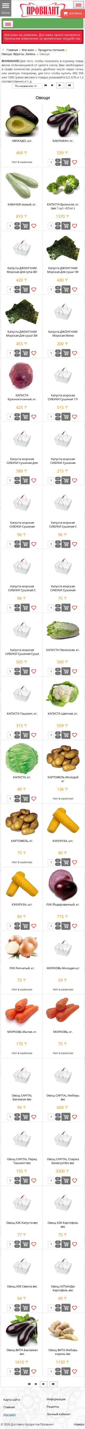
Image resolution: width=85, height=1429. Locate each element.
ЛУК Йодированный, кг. (63, 904)
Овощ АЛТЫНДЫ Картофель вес (63, 1288)
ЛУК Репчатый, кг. (22, 968)
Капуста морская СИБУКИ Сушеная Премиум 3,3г (22, 526)
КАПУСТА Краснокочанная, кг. (22, 397)
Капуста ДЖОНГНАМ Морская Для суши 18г (63, 270)
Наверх (79, 1424)
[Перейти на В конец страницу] (70, 85)
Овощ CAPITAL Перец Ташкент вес (22, 1161)
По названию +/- (26, 86)
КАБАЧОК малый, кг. (22, 204)
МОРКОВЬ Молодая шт (63, 968)
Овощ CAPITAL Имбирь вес (62, 1097)
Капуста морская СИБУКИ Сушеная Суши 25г (22, 654)
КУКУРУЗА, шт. (63, 841)
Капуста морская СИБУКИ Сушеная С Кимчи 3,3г (22, 590)
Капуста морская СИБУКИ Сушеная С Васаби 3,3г (63, 526)
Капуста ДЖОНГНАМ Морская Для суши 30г (22, 333)
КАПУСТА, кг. (22, 777)
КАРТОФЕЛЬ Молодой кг (63, 779)
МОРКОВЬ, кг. (63, 1032)
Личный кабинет (58, 1414)
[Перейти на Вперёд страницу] (60, 85)
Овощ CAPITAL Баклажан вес (22, 1097)
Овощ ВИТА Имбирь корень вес (63, 1352)
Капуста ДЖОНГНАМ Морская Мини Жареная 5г (63, 335)
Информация (56, 1399)
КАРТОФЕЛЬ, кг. (22, 841)
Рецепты (53, 1407)
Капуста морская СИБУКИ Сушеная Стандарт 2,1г (62, 590)
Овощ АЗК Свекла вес (22, 1286)
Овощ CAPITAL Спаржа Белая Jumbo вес (63, 1161)
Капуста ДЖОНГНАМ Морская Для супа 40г (22, 270)
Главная (9, 1407)
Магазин (9, 1414)
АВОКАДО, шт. (22, 141)
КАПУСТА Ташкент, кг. (22, 713)
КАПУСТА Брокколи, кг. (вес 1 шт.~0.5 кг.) (63, 206)
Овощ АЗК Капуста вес (22, 1223)
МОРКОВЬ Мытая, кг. (22, 1032)
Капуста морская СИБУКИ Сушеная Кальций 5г (62, 463)
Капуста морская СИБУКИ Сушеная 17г (63, 397)
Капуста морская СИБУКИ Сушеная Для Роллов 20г (22, 463)
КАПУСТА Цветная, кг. (63, 713)
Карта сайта (11, 1400)
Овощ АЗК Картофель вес (63, 1225)
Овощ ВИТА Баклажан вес (22, 1352)
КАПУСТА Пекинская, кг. (63, 650)
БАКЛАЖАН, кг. (63, 141)
